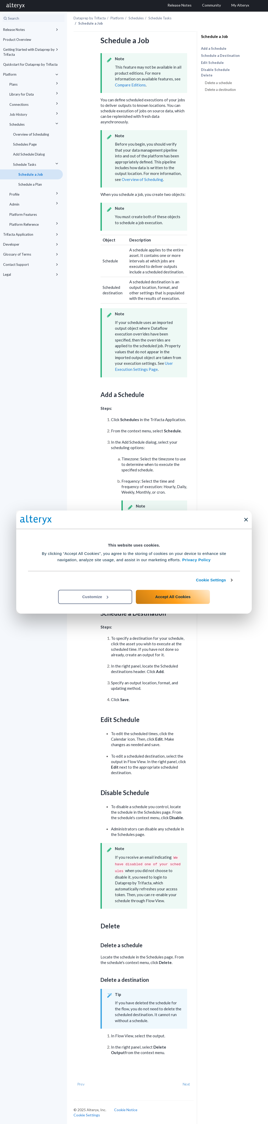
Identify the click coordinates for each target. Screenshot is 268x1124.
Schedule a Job (30, 174)
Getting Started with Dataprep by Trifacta (31, 51)
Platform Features (23, 214)
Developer (31, 244)
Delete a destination (220, 89)
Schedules (34, 123)
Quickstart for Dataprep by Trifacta (30, 64)
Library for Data (34, 93)
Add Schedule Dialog (29, 154)
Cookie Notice (125, 1110)
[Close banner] (246, 519)
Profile (34, 193)
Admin (34, 203)
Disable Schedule (215, 70)
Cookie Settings (211, 580)
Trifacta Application (31, 234)
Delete (207, 75)
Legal (31, 274)
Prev (81, 1084)
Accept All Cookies (173, 596)
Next (186, 1084)
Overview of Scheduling (31, 134)
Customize (95, 596)
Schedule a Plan (30, 184)
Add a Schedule (213, 48)
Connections (34, 104)
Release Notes (31, 29)
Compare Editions (130, 84)
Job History (34, 114)
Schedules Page (25, 144)
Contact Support (31, 264)
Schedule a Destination (220, 55)
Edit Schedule (212, 62)
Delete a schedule (218, 83)
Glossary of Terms (31, 254)
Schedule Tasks (36, 164)
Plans (34, 83)
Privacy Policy (196, 560)
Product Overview (17, 39)
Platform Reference (34, 224)
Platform (31, 74)
